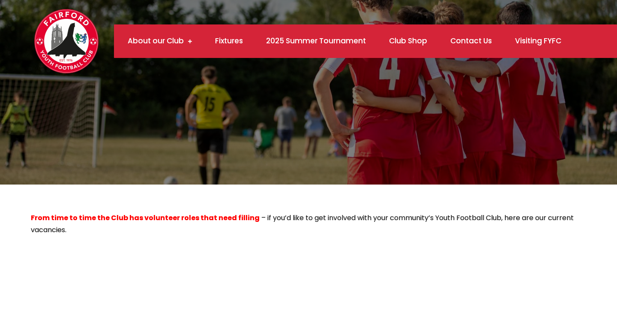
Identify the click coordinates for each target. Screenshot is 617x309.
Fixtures (229, 41)
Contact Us (471, 41)
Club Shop (408, 41)
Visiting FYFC (538, 41)
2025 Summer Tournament (316, 41)
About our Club (156, 41)
